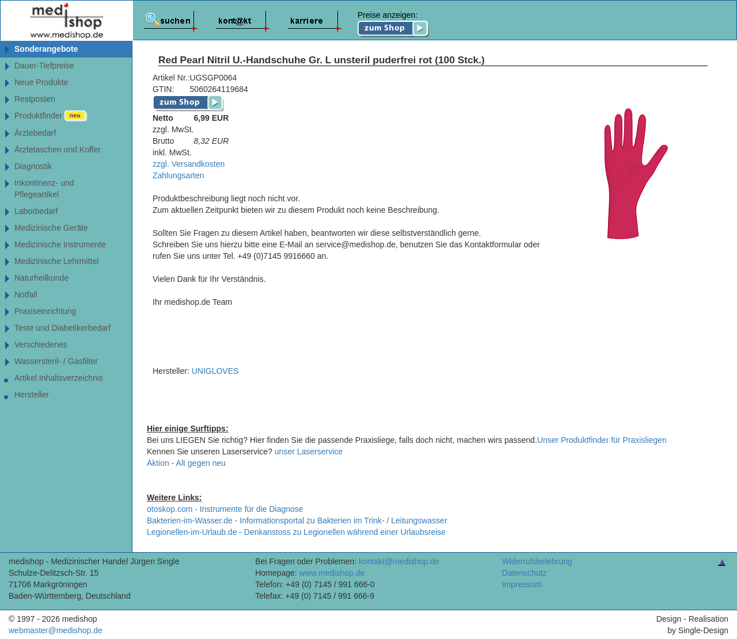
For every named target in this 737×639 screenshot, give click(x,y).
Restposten (34, 99)
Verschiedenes (40, 344)
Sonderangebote (46, 48)
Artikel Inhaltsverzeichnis (58, 377)
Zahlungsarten (178, 175)
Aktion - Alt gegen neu (186, 463)
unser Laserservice (309, 451)
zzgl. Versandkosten (189, 164)
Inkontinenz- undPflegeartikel (44, 188)
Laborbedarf (36, 211)
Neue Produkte (41, 82)
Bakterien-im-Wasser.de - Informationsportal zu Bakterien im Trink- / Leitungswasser (297, 520)
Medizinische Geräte (51, 227)
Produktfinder (51, 116)
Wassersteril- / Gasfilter (56, 361)
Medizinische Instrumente (60, 244)
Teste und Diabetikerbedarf (62, 327)
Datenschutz (524, 572)
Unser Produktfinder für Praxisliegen (602, 440)
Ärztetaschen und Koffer (57, 149)
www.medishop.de (332, 572)
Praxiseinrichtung (45, 311)
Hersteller (31, 394)
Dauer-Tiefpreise (44, 65)
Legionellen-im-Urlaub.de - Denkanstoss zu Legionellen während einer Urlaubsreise (296, 532)
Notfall (25, 294)
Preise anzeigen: (394, 24)
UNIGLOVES (215, 371)
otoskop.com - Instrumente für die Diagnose (225, 509)
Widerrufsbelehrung (537, 561)
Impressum (522, 584)
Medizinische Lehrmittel (56, 261)
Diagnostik (33, 166)
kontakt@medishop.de (399, 561)
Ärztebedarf (35, 132)
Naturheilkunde (41, 277)
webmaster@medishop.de (55, 630)
